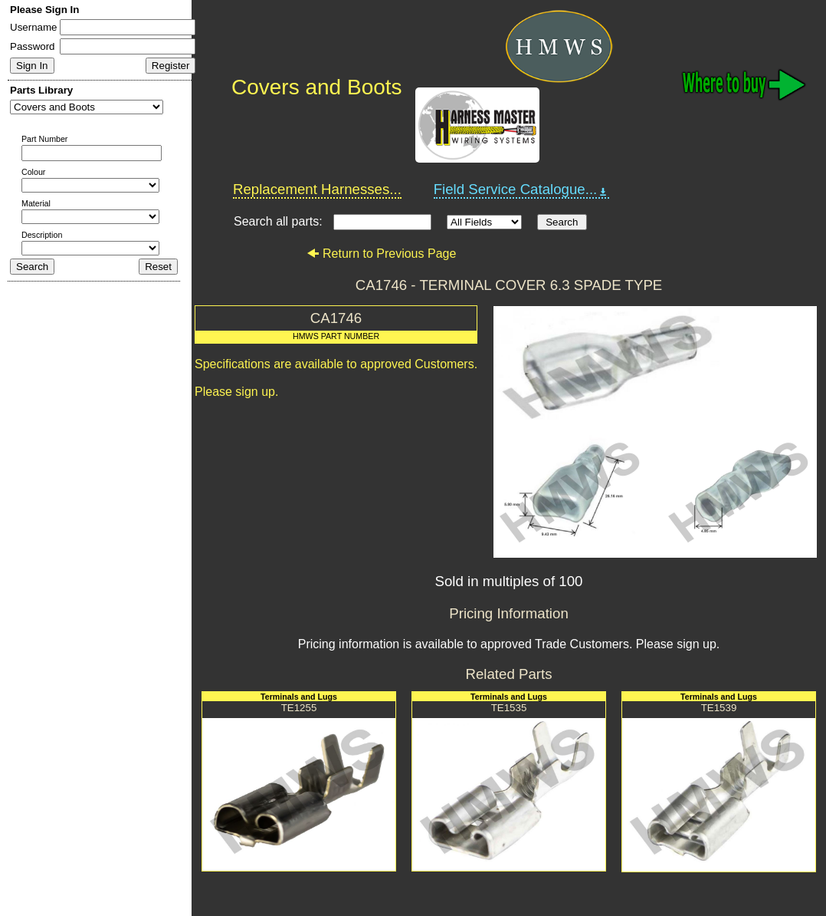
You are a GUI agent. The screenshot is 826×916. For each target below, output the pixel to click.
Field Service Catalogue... (522, 189)
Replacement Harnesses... (317, 189)
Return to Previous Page (381, 253)
